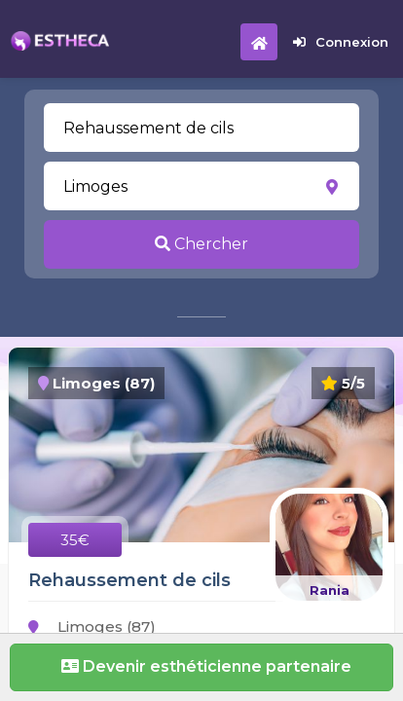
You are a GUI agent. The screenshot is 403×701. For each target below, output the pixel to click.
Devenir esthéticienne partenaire (201, 666)
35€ (75, 540)
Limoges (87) (92, 626)
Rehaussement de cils (129, 580)
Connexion (340, 42)
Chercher (201, 244)
